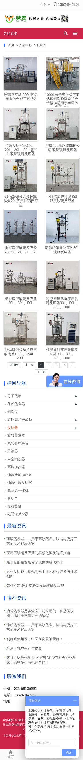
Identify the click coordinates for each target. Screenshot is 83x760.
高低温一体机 (18, 490)
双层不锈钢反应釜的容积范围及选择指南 (38, 553)
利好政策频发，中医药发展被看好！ (34, 639)
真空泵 (12, 498)
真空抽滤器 (16, 459)
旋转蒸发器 (16, 435)
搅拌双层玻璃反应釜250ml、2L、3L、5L (21, 250)
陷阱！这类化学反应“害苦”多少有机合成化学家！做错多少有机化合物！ (41, 660)
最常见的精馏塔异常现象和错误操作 (34, 562)
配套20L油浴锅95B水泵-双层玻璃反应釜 (62, 148)
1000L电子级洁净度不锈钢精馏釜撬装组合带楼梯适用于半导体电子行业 (62, 101)
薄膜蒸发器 (16, 404)
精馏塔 (12, 412)
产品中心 (25, 45)
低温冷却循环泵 (19, 475)
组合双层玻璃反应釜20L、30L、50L (21, 301)
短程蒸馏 (14, 506)
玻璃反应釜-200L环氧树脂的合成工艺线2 (21, 97)
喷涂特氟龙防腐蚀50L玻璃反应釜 (62, 250)
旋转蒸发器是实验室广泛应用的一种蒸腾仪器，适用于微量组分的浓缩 (40, 613)
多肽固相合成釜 (19, 420)
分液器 (12, 451)
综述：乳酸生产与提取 (24, 648)
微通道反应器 (18, 514)
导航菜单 (10, 33)
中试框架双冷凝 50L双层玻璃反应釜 (62, 199)
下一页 (41, 372)
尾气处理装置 (18, 443)
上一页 (29, 365)
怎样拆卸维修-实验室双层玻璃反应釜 (35, 586)
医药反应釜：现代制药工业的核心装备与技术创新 (41, 574)
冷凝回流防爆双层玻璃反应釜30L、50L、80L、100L (62, 303)
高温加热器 (16, 467)
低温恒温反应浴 (19, 483)
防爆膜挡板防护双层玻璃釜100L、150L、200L (20, 354)
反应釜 (41, 45)
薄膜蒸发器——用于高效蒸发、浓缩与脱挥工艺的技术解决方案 (41, 541)
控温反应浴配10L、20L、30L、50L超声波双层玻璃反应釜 (21, 150)
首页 (11, 45)
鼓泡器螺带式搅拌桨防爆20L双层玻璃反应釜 (21, 201)
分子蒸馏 (14, 396)
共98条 (14, 365)
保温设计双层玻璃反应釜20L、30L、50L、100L (62, 354)
